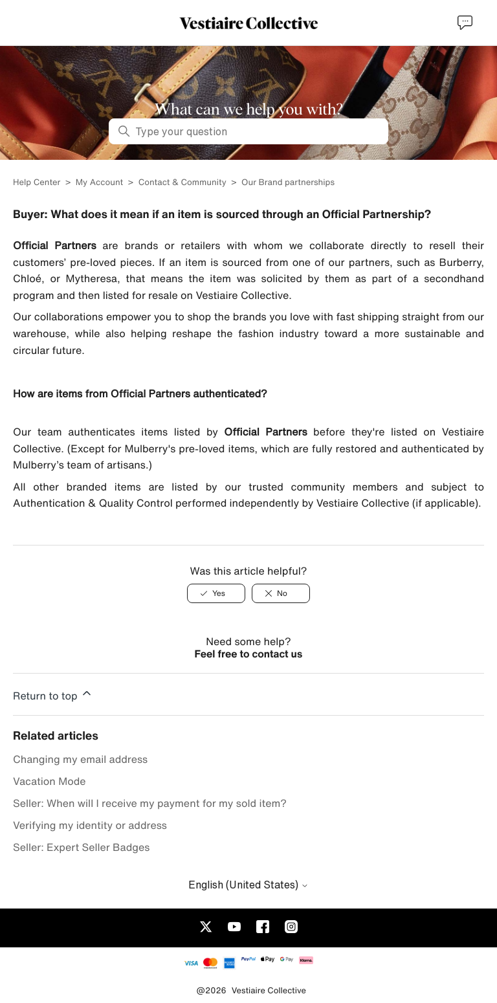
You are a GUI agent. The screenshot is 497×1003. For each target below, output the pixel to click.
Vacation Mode (49, 781)
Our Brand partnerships (288, 182)
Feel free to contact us (249, 653)
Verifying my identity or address (90, 825)
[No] (281, 593)
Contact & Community (182, 182)
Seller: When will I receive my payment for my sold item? (150, 803)
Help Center (38, 182)
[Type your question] (248, 131)
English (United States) (248, 884)
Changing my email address (80, 759)
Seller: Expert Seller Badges (81, 847)
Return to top (53, 694)
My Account (100, 182)
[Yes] (216, 593)
